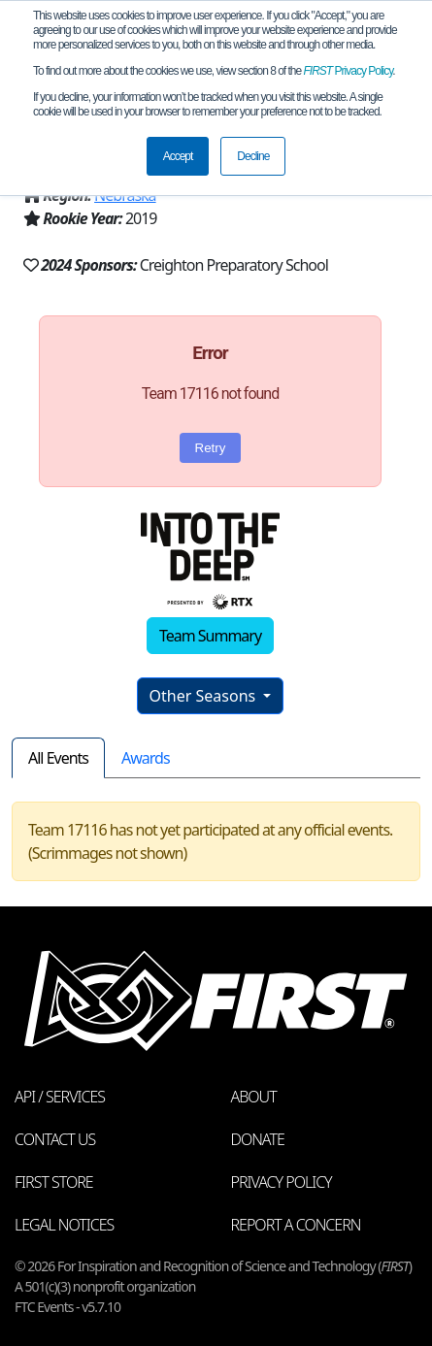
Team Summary (210, 635)
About (254, 1096)
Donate (257, 1139)
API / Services (60, 1096)
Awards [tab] (145, 758)
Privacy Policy (348, 71)
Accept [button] (178, 156)
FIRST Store (54, 1182)
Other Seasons (205, 695)
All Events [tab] (58, 758)
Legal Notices (64, 1224)
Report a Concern (296, 1224)
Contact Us (55, 1139)
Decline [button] (253, 156)
